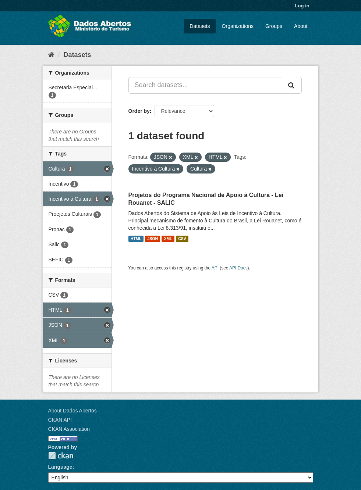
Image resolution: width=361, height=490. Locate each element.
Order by (139, 111)
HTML (136, 238)
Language (60, 467)
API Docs (238, 268)
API (215, 268)
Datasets (200, 26)
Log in (302, 5)
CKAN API (60, 420)
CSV (182, 238)
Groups (273, 26)
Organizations (238, 26)
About (301, 26)
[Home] (51, 54)
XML (168, 238)
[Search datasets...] (205, 85)
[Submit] (292, 85)
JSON (152, 238)
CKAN (60, 455)
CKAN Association (69, 429)
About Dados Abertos (72, 411)
